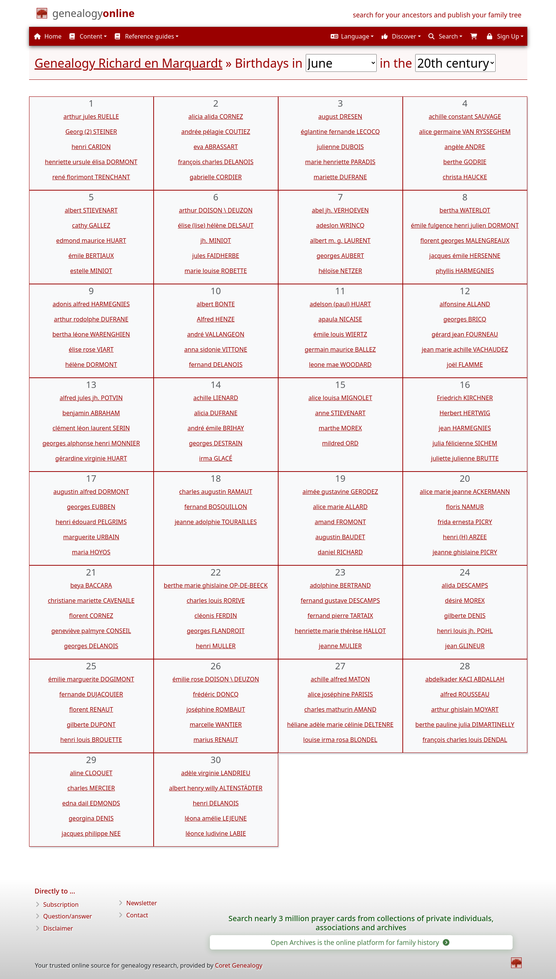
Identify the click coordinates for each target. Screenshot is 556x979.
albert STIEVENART (91, 210)
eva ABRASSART (216, 147)
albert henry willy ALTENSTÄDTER (216, 788)
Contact (137, 915)
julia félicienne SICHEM (465, 443)
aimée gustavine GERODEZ (340, 491)
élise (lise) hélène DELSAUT (216, 225)
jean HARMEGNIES (465, 428)
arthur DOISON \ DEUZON (216, 210)
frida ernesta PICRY (464, 522)
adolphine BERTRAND (340, 585)
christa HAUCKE (465, 177)
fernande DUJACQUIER (91, 694)
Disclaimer (58, 928)
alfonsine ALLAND (464, 304)
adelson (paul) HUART (340, 304)
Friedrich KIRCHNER (465, 398)
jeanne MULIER (340, 646)
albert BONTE (216, 304)
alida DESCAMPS (465, 585)
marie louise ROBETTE (216, 271)
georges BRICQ (465, 319)
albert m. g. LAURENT (340, 240)
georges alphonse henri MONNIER (91, 443)
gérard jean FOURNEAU (464, 334)
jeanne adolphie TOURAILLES (216, 522)
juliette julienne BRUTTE (465, 458)
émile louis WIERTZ (340, 334)
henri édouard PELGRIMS (90, 522)
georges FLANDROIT (216, 631)
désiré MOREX (465, 600)
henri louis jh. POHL (465, 631)
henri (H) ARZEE (465, 537)
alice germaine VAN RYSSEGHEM (465, 131)
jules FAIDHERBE (215, 255)
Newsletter (141, 903)
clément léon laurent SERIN (91, 428)
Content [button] (85, 36)
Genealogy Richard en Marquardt (129, 63)
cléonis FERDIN (215, 615)
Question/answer (67, 916)
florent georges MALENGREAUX (464, 240)
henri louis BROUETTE (91, 739)
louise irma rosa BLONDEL (340, 739)
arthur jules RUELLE (91, 116)
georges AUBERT (340, 255)
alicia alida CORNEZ (215, 116)
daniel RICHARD (340, 552)
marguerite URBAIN (91, 537)
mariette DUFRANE (340, 177)
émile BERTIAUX (91, 255)
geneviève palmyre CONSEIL (91, 631)
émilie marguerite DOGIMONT (91, 679)
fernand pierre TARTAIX (340, 615)
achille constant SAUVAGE (465, 116)
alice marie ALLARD (340, 507)
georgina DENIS (91, 818)
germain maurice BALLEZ (340, 349)
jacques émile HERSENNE (464, 255)
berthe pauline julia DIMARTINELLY (464, 724)
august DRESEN (340, 116)
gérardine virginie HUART (91, 458)
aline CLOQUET (91, 773)
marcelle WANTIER (215, 724)
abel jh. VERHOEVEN (340, 210)
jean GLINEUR (464, 646)
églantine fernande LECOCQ (340, 131)
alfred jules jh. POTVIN (91, 398)
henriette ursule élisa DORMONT (91, 162)
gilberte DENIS (464, 615)
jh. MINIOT (215, 240)
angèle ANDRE (465, 147)
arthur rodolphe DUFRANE (91, 319)
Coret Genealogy (238, 965)
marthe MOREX (340, 428)
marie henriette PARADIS (340, 162)
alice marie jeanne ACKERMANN (465, 491)
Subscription (61, 904)
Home (48, 36)
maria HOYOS (91, 552)
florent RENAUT (91, 709)
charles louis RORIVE (215, 600)
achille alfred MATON (340, 679)
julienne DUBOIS (340, 147)
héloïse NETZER (340, 271)
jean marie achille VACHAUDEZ (465, 349)
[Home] (93, 15)
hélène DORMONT (91, 364)
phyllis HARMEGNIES (465, 271)
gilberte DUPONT (91, 724)
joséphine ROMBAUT (215, 709)
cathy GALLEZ (91, 225)
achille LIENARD (215, 398)
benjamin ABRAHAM (91, 413)
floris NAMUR (465, 507)
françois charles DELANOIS (215, 162)
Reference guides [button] (144, 36)
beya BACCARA (91, 585)
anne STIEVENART (340, 413)
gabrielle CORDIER (215, 177)
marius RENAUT (215, 739)
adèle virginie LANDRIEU (215, 773)
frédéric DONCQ (216, 694)
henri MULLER (216, 646)
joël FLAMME (465, 364)
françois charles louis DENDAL (464, 739)
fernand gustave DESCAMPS (340, 600)
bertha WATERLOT (464, 210)
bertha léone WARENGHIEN (91, 334)
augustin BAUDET (340, 537)
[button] (351, 36)
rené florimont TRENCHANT (91, 177)
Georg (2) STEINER (91, 131)
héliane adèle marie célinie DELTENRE (340, 724)
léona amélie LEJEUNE (216, 818)
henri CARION (91, 147)
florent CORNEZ (91, 615)
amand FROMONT (340, 522)
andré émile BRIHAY (216, 428)
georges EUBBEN (91, 507)
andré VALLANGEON (216, 334)
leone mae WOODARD (340, 364)
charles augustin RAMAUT (216, 491)
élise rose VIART (91, 349)
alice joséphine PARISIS (340, 694)
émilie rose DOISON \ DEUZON (215, 679)
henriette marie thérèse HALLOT (340, 631)
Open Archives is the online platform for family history (359, 942)
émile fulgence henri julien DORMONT (465, 225)
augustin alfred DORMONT (91, 491)
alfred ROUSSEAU (464, 694)
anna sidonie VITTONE (215, 349)
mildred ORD (340, 443)
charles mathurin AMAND (340, 709)
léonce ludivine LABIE (215, 833)
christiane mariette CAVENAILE (91, 600)
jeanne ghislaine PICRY (465, 552)
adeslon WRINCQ (340, 225)
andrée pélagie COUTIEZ (215, 131)
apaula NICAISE (340, 319)
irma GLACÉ (216, 458)
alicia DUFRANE (215, 413)
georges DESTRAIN (216, 443)
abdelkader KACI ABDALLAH (465, 679)
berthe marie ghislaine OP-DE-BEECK (216, 585)
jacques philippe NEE (91, 833)
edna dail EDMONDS (91, 803)
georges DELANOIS (91, 646)
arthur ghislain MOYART (465, 709)
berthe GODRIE (464, 162)
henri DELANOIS (216, 803)
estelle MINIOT (91, 271)
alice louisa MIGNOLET (340, 398)
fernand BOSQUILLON (215, 507)
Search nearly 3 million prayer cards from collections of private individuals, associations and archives (360, 923)
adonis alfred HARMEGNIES (91, 304)
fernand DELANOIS (216, 364)
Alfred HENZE (215, 319)
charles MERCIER (91, 788)
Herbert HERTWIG (464, 413)
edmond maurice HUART (91, 240)
